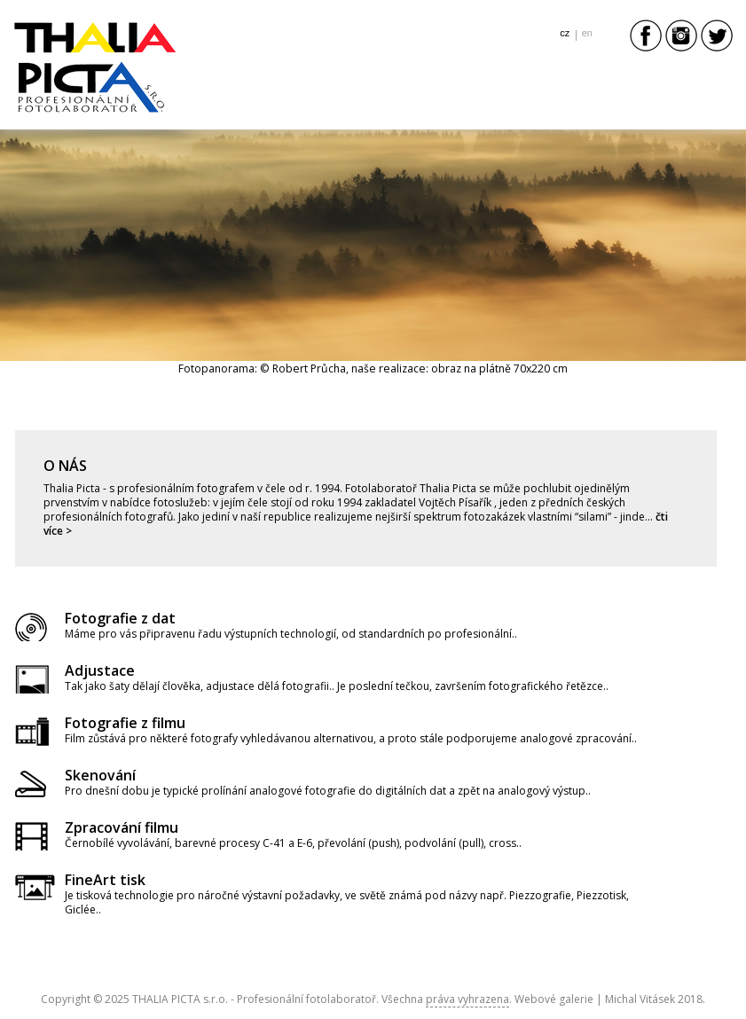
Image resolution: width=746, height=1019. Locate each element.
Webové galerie (553, 999)
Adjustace (100, 670)
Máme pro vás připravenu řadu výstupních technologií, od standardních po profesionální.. (291, 633)
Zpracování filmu (121, 827)
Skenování (100, 775)
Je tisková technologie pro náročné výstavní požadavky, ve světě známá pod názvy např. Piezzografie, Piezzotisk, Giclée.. (347, 902)
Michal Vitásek (640, 999)
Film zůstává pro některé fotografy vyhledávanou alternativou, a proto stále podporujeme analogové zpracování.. (351, 738)
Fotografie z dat (120, 618)
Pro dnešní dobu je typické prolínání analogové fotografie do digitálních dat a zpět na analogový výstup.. (328, 790)
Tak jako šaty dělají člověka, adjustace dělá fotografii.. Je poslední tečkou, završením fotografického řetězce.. (337, 686)
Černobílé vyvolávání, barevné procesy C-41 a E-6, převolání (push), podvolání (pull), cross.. (293, 842)
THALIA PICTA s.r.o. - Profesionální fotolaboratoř (254, 999)
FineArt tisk (105, 880)
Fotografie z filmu (125, 723)
